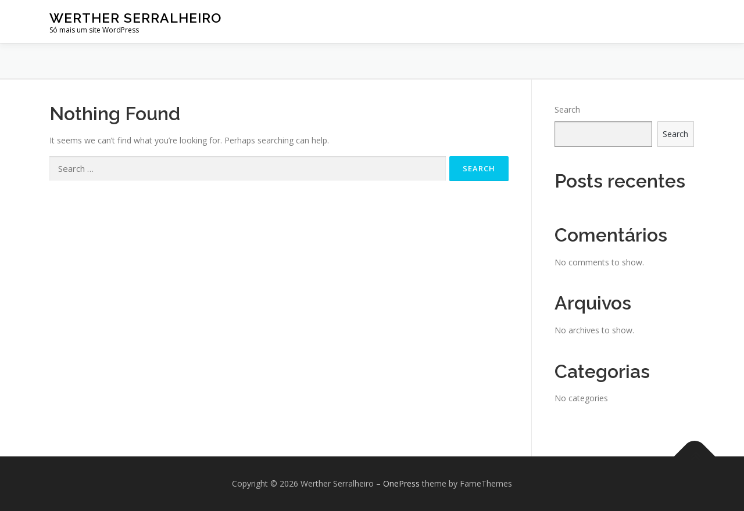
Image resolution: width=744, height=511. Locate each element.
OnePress (401, 483)
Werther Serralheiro (135, 18)
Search (567, 109)
